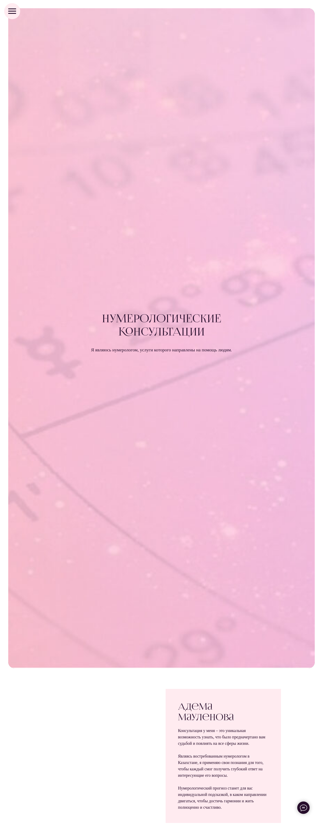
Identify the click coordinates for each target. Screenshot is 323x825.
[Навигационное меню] (12, 11)
